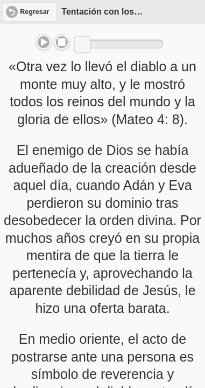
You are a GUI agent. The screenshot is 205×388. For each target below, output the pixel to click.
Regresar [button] (34, 12)
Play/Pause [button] (44, 42)
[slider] (82, 44)
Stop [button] (62, 42)
